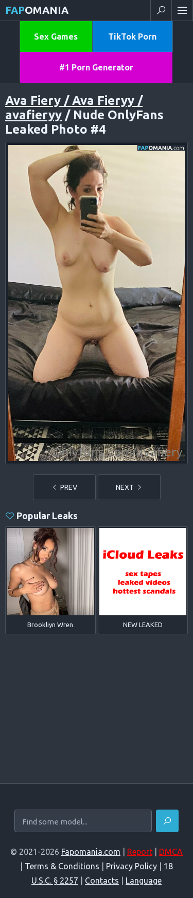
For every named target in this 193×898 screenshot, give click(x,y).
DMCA (171, 851)
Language (144, 880)
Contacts (102, 880)
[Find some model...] (83, 821)
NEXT (129, 487)
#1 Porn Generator (96, 67)
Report (139, 851)
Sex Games (56, 36)
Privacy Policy (131, 866)
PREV (64, 487)
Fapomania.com (90, 851)
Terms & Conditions (62, 866)
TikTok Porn (132, 36)
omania (36, 10)
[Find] (167, 821)
